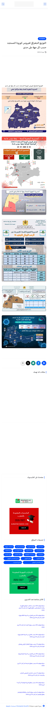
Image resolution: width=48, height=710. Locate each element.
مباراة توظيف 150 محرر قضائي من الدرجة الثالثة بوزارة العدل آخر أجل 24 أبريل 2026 (31, 616)
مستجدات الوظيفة (29, 555)
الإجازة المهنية (30, 547)
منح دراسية (8, 555)
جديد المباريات (39, 551)
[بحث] (3, 4)
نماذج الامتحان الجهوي (13, 558)
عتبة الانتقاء (8, 551)
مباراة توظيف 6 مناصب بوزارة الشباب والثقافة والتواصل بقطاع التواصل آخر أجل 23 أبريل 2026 (31, 693)
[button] (38, 363)
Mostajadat (42, 39)
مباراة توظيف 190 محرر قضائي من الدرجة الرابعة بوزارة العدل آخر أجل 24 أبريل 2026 (31, 655)
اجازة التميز (40, 547)
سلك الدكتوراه (29, 551)
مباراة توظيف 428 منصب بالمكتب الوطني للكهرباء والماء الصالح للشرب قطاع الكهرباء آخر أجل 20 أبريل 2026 (31, 608)
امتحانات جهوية (9, 547)
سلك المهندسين (18, 551)
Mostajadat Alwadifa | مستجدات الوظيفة (17, 706)
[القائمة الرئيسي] (45, 4)
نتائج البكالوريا (40, 558)
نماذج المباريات (17, 562)
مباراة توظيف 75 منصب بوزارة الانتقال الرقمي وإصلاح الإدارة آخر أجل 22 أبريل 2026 (31, 645)
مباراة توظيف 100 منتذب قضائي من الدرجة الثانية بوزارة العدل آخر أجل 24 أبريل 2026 (31, 636)
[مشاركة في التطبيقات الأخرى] (23, 363)
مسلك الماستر (18, 555)
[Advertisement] (24, 24)
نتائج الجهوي (28, 558)
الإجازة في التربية (20, 547)
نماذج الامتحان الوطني (37, 562)
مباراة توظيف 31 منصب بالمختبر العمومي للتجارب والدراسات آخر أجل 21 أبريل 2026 (32, 674)
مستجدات (40, 555)
